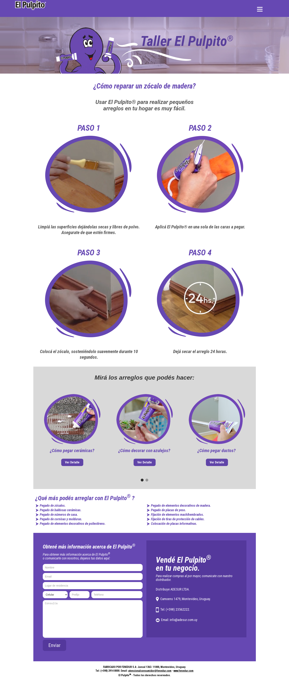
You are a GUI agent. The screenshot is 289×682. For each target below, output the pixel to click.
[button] (142, 480)
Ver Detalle (72, 462)
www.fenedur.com (183, 670)
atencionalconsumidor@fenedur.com (149, 670)
